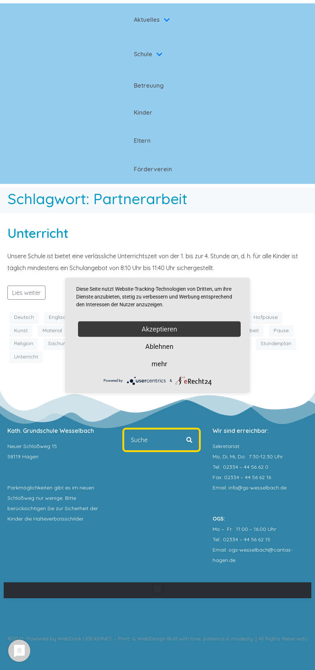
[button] (158, 588)
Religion (23, 343)
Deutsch (24, 317)
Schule (148, 54)
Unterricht (37, 233)
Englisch (59, 317)
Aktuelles (152, 19)
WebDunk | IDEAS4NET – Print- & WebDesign (112, 638)
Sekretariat (226, 446)
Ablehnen (159, 346)
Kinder (143, 112)
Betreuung (149, 85)
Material (52, 330)
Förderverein (153, 169)
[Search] (189, 440)
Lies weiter (26, 292)
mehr (159, 363)
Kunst (21, 330)
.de (232, 560)
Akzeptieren (159, 329)
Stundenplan (276, 343)
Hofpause (266, 317)
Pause (281, 330)
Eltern (142, 140)
